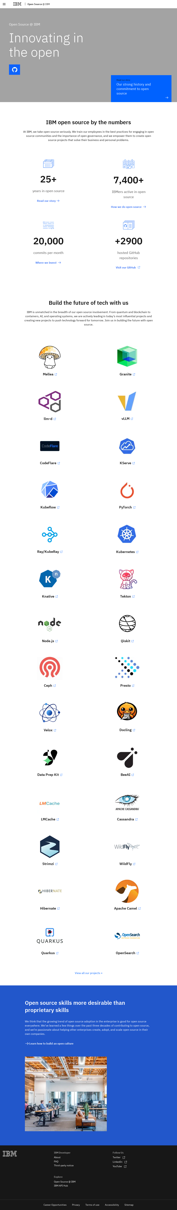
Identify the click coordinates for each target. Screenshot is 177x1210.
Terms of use (92, 1204)
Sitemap (128, 1204)
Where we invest (48, 262)
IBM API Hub (61, 1185)
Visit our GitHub (126, 267)
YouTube (120, 1166)
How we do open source (128, 207)
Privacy (76, 1204)
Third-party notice (64, 1165)
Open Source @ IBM (65, 1181)
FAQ (56, 1161)
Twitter (119, 1157)
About (57, 1157)
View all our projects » (88, 973)
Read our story (48, 200)
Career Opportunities (55, 1204)
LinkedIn (120, 1161)
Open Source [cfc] (38, 4)
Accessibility (112, 1204)
